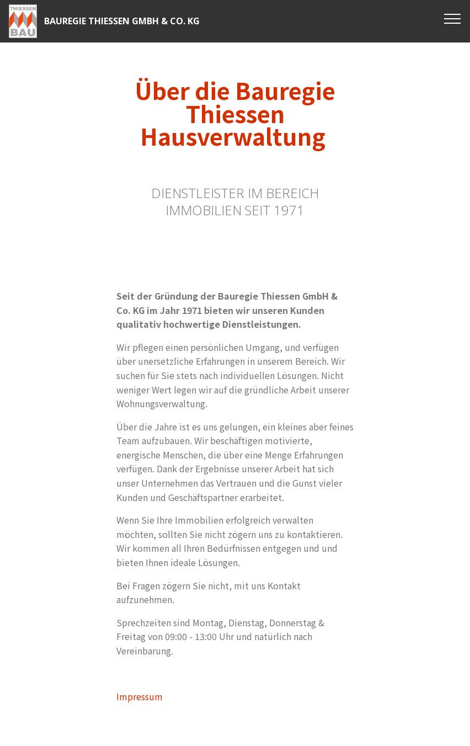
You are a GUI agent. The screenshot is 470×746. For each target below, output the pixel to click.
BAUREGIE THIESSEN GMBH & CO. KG (122, 21)
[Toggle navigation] (452, 18)
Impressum (139, 696)
